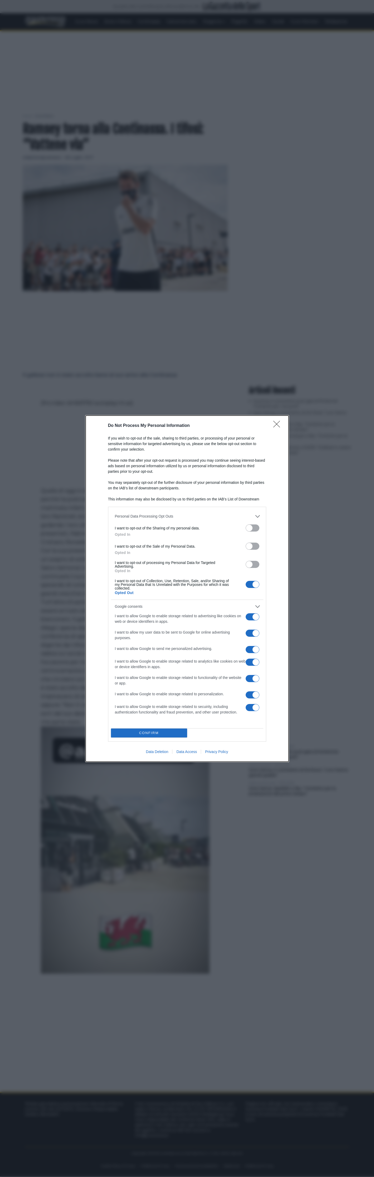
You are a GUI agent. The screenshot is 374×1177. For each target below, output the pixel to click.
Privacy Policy (216, 752)
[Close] (278, 426)
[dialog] (187, 588)
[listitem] (187, 516)
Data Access (186, 752)
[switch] (252, 527)
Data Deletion (157, 752)
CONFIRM (149, 733)
